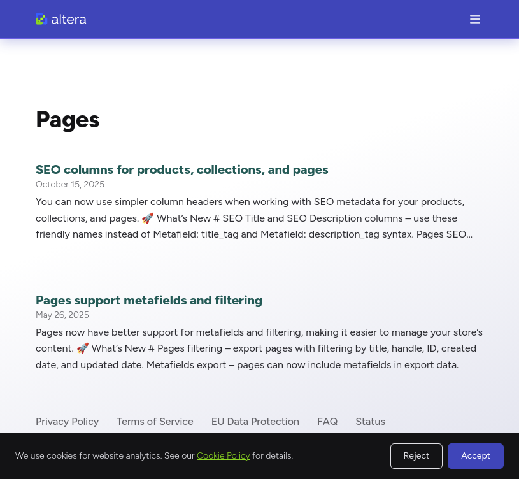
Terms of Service (155, 421)
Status (370, 421)
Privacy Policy (67, 421)
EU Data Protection (255, 421)
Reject (417, 455)
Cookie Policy (223, 455)
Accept (475, 455)
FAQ (327, 421)
